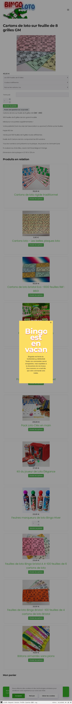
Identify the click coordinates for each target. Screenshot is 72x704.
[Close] (51, 322)
